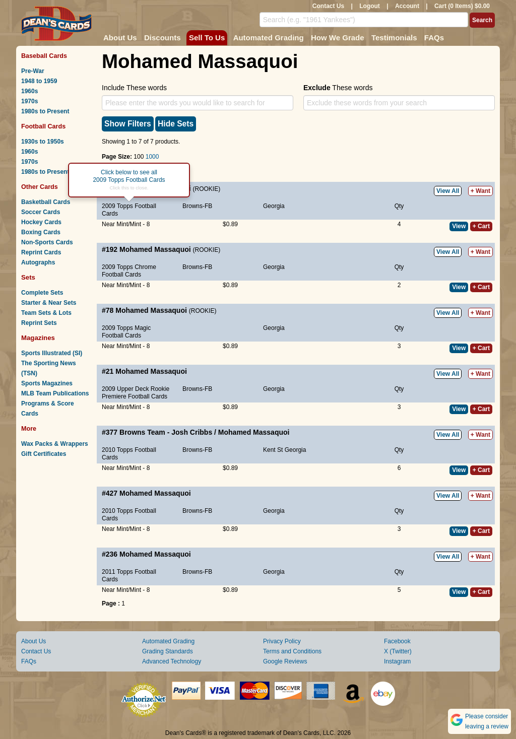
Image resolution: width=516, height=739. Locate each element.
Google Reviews (285, 661)
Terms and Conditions (292, 651)
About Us (120, 37)
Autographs (38, 262)
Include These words (134, 88)
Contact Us (328, 6)
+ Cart (481, 226)
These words (337, 88)
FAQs (434, 37)
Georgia (274, 206)
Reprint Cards (41, 252)
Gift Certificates (43, 453)
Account (407, 6)
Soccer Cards (40, 212)
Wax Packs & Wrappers (54, 443)
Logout (369, 6)
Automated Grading (268, 37)
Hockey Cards (41, 222)
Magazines (38, 338)
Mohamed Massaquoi (155, 249)
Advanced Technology (171, 661)
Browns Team (142, 432)
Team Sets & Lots (46, 312)
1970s (29, 101)
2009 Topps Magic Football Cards (126, 331)
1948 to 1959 (39, 81)
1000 (152, 156)
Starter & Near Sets (48, 302)
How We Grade (337, 37)
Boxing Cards (40, 232)
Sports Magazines (47, 383)
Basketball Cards (45, 202)
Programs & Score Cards (47, 408)
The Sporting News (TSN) (48, 368)
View (459, 226)
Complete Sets (42, 292)
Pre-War (32, 71)
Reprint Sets (39, 322)
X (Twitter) (398, 651)
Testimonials (394, 37)
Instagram (397, 661)
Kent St (273, 449)
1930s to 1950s (42, 141)
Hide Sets (176, 123)
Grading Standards (167, 651)
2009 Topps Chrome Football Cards (129, 270)
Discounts (162, 37)
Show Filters (127, 123)
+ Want (480, 190)
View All (447, 190)
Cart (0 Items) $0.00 (462, 6)
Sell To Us (207, 37)
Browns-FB (197, 206)
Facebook (397, 641)
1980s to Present (45, 111)
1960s (29, 91)
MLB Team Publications (55, 393)
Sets (28, 277)
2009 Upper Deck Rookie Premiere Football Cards (135, 392)
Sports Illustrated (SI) (51, 353)
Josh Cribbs (191, 432)
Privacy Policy (282, 641)
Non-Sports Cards (47, 242)
